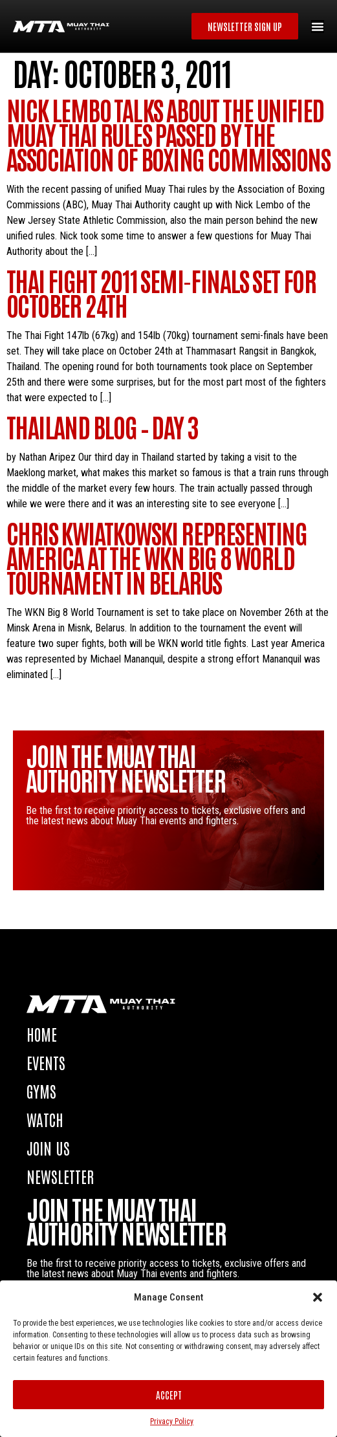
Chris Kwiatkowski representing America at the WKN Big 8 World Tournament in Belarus (156, 557)
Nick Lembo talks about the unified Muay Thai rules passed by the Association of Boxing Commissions (168, 134)
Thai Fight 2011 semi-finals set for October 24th (161, 292)
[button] (317, 1297)
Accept (169, 1394)
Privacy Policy (171, 1421)
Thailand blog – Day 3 (102, 426)
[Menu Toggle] (317, 26)
